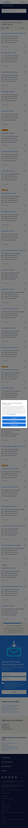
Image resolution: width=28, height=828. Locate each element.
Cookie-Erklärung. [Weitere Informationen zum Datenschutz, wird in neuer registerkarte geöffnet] (12, 414)
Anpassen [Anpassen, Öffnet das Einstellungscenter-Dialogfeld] (14, 417)
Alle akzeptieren (14, 425)
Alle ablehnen (14, 421)
